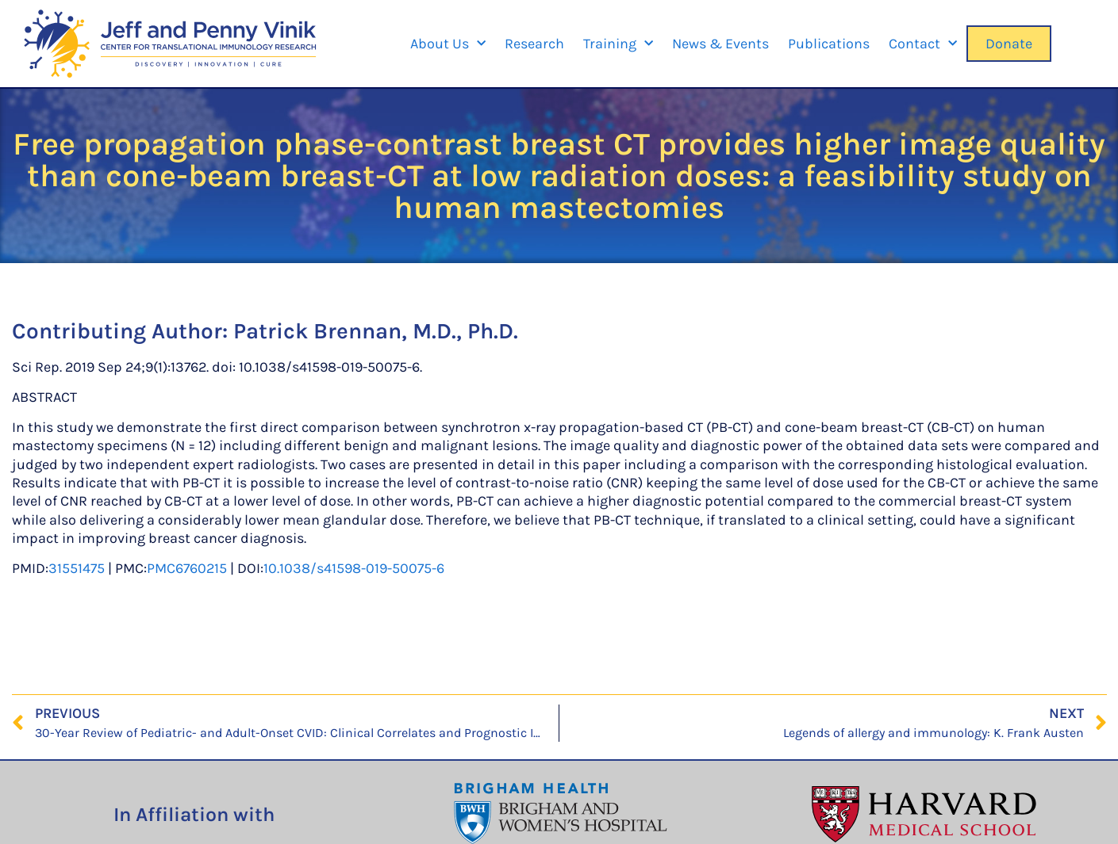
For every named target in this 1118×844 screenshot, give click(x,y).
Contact (923, 44)
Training (618, 44)
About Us (448, 44)
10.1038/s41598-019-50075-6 (353, 568)
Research (534, 43)
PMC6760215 (187, 568)
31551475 (76, 568)
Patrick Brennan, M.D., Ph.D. (375, 331)
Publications (829, 43)
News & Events (720, 43)
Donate (1008, 43)
